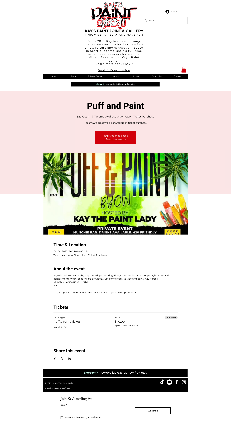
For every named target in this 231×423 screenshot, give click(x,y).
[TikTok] (162, 382)
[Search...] (164, 20)
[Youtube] (169, 382)
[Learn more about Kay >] (114, 64)
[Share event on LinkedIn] (69, 358)
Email (64, 405)
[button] (183, 70)
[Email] (96, 410)
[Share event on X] (62, 358)
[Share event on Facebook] (54, 358)
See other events (115, 139)
